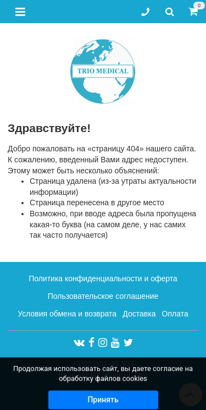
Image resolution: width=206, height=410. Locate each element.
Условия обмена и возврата (67, 313)
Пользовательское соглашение (103, 296)
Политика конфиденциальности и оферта (103, 278)
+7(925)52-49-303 (102, 363)
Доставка (139, 313)
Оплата (175, 313)
